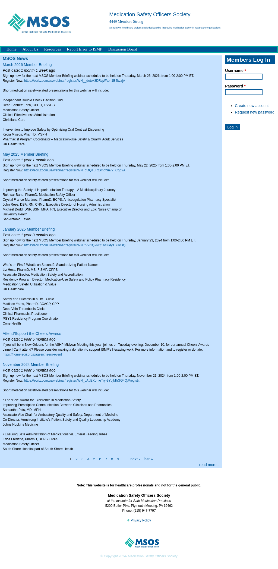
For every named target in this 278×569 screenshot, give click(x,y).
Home (12, 49)
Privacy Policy (139, 520)
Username (235, 70)
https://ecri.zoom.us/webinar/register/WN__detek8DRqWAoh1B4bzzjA (74, 81)
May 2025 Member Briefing (25, 154)
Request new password (254, 112)
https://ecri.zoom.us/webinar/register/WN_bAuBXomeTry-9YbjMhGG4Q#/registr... (82, 380)
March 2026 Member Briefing (27, 64)
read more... (209, 465)
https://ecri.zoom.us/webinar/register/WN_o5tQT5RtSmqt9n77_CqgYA (74, 170)
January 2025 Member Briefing (29, 229)
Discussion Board (122, 49)
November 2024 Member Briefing (31, 364)
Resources (52, 49)
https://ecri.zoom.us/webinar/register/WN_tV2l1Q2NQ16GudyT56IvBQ (74, 245)
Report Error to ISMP (84, 49)
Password (235, 86)
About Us (30, 49)
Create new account (252, 105)
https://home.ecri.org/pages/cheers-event (32, 354)
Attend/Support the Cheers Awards (32, 333)
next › (135, 459)
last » (148, 459)
